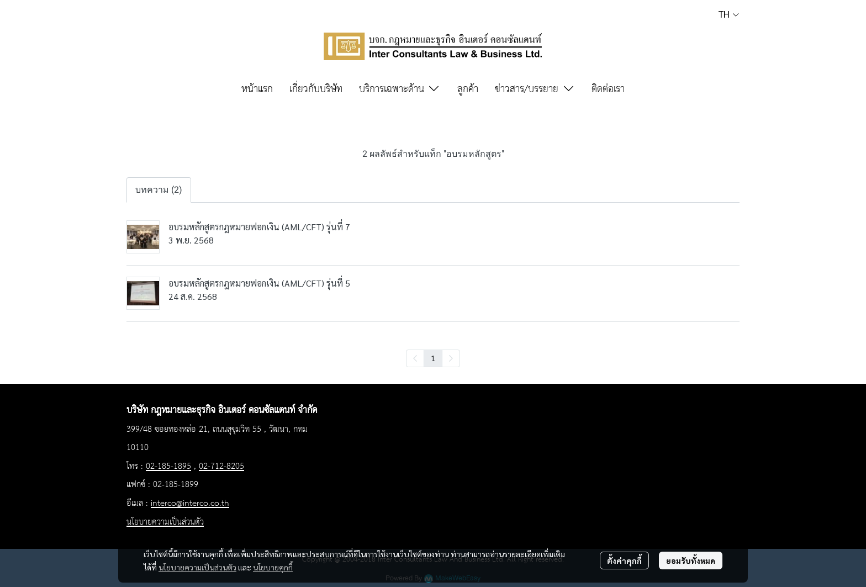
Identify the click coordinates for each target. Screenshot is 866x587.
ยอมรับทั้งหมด (690, 560)
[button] (729, 14)
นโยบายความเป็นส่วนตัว (197, 567)
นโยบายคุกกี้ (273, 567)
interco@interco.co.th (190, 503)
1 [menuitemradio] (433, 358)
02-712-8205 (221, 466)
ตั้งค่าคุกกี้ (624, 560)
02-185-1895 (168, 466)
